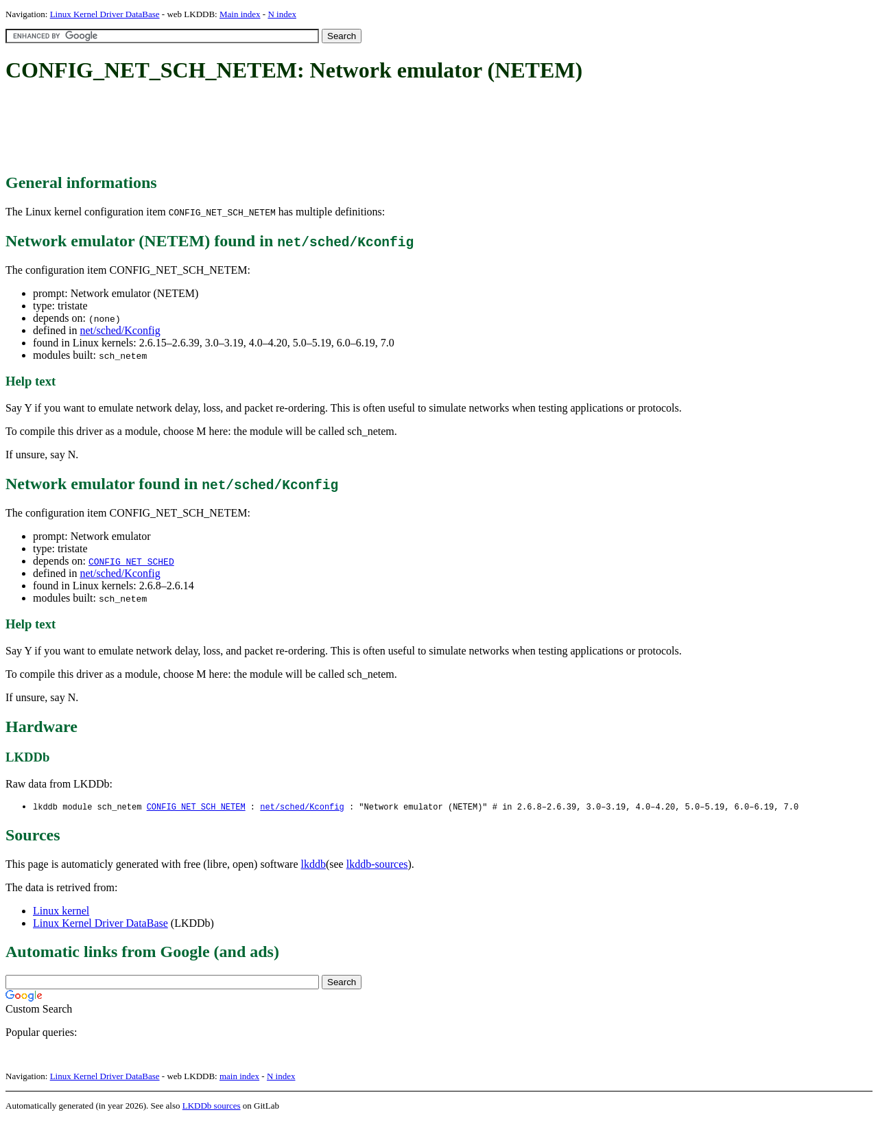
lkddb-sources (377, 865)
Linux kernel (61, 911)
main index (239, 1077)
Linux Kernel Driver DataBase (105, 14)
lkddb (313, 865)
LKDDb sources (211, 1106)
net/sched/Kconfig (120, 330)
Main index (240, 14)
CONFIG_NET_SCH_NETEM (196, 807)
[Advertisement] (255, 129)
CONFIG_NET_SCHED (131, 561)
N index (282, 14)
